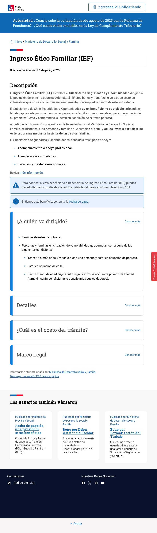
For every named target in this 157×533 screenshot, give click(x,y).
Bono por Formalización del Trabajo (125, 433)
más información (31, 172)
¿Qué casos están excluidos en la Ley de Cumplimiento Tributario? (87, 25)
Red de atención (21, 482)
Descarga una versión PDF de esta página (34, 376)
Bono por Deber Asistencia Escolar (78, 431)
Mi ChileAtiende (116, 7)
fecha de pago (78, 201)
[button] (154, 266)
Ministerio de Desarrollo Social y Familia (52, 41)
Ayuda (76, 523)
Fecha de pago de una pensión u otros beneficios (29, 429)
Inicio (18, 41)
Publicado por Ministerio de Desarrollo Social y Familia (77, 420)
